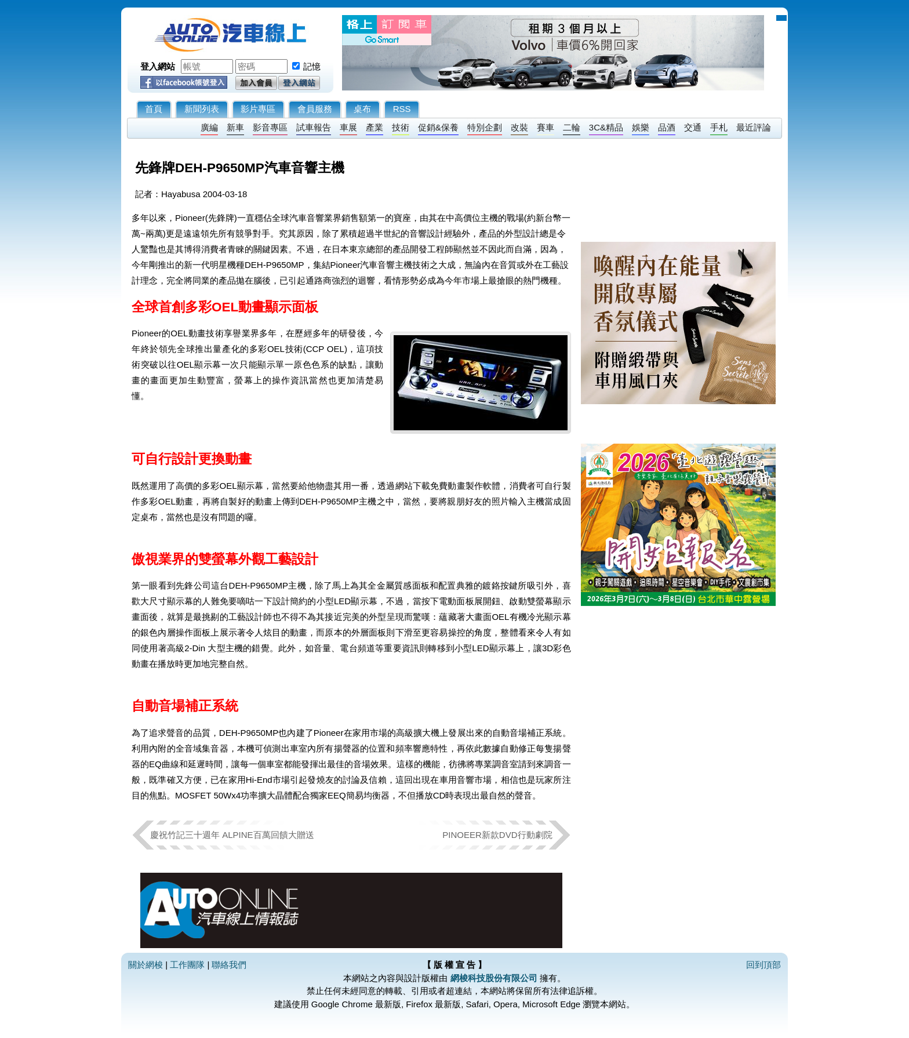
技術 (400, 127)
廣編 (209, 127)
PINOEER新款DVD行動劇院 (497, 835)
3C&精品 (606, 127)
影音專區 (270, 127)
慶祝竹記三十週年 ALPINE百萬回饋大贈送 (232, 835)
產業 (374, 127)
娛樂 (640, 127)
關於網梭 (145, 965)
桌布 (362, 109)
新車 (235, 127)
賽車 (545, 127)
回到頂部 (763, 965)
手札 (719, 127)
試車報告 (313, 127)
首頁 (153, 109)
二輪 (571, 127)
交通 (692, 127)
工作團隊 (187, 965)
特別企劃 (484, 127)
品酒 (666, 127)
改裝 (519, 127)
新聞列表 (201, 109)
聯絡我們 (229, 965)
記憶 (312, 66)
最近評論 (753, 127)
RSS (402, 109)
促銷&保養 (438, 127)
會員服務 (314, 109)
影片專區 (258, 109)
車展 (348, 127)
